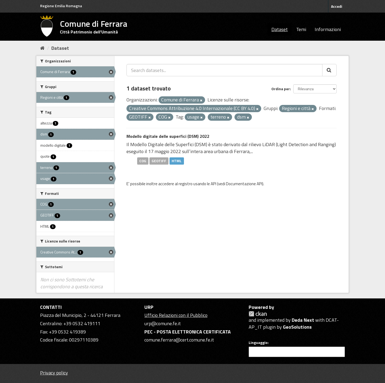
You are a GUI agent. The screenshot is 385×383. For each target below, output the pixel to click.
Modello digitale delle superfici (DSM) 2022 (167, 136)
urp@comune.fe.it (162, 323)
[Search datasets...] (224, 70)
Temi (301, 29)
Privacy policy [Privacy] (54, 372)
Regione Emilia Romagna (61, 6)
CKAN (258, 314)
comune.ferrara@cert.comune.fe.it (179, 339)
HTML (177, 161)
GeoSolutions (297, 327)
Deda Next (303, 320)
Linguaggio (258, 342)
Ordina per (280, 89)
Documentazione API (244, 184)
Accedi (336, 6)
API (213, 184)
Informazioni (328, 29)
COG (142, 161)
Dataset (279, 29)
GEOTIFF (159, 161)
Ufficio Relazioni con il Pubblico (175, 315)
